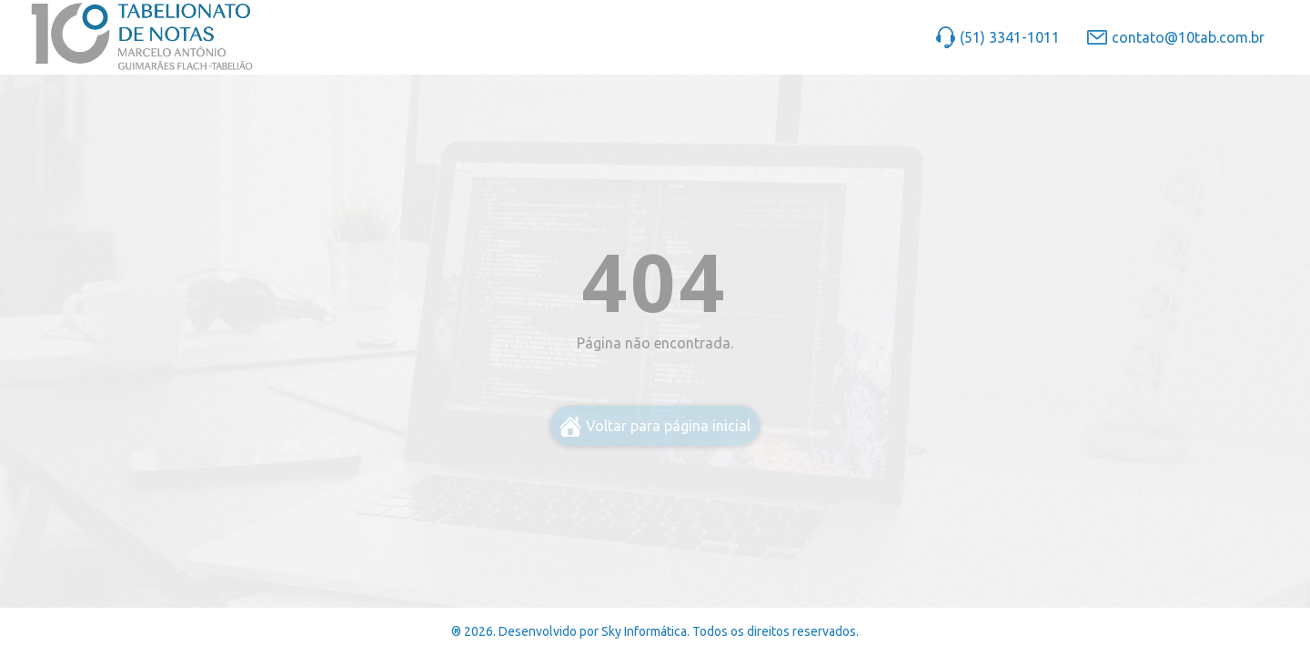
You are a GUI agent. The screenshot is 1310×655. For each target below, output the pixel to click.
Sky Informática (644, 631)
